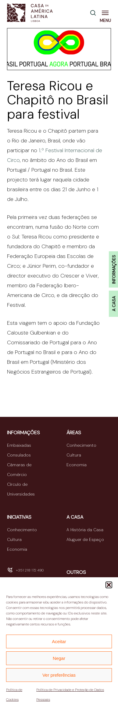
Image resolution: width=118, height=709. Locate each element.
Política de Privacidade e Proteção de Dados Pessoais (70, 694)
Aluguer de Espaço (85, 539)
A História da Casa (84, 529)
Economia (76, 464)
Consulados (19, 455)
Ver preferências (59, 675)
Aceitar (59, 641)
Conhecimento (81, 445)
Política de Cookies (14, 694)
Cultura (73, 455)
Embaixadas (19, 445)
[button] (109, 585)
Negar (59, 658)
